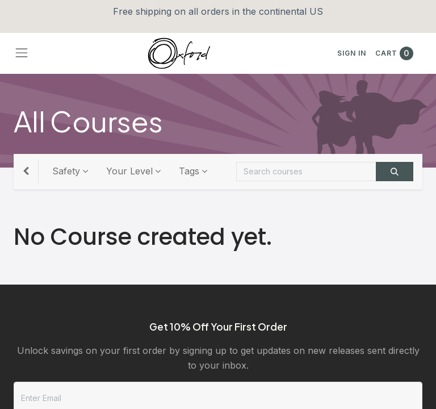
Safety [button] (66, 171)
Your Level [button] (129, 171)
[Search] (394, 171)
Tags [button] (189, 171)
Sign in (351, 53)
